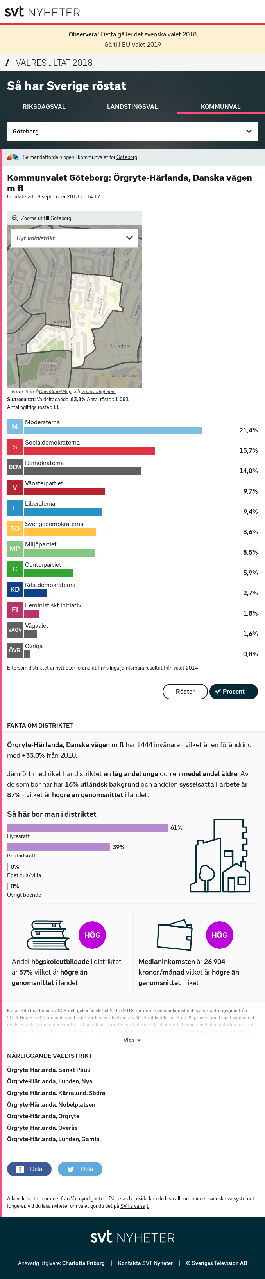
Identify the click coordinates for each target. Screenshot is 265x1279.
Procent (234, 691)
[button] (29, 1169)
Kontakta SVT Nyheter (146, 1263)
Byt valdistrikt (35, 238)
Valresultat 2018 (49, 63)
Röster (185, 691)
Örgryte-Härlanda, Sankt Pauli (48, 1070)
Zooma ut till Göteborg (41, 218)
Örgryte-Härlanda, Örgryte (43, 1116)
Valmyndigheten (98, 391)
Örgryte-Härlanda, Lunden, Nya (50, 1081)
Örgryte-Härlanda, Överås (42, 1127)
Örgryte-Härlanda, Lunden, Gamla (53, 1139)
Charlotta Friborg (84, 1263)
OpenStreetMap (55, 391)
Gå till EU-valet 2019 (132, 44)
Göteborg (26, 131)
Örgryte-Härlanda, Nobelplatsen (51, 1104)
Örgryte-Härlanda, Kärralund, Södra (56, 1093)
